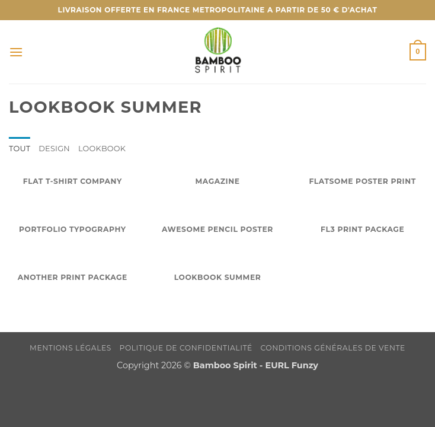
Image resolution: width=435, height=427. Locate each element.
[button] (16, 51)
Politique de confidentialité (186, 347)
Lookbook (102, 148)
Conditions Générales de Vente (333, 347)
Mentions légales (70, 347)
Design (54, 148)
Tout (19, 148)
